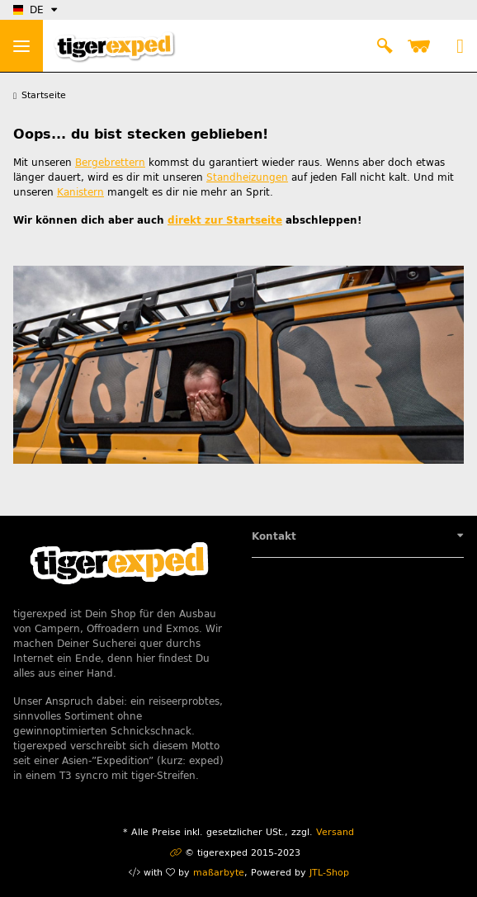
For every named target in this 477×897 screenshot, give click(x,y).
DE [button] (28, 10)
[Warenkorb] (422, 46)
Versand (335, 832)
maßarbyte (218, 872)
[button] (384, 46)
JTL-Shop (329, 872)
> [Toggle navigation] (21, 46)
